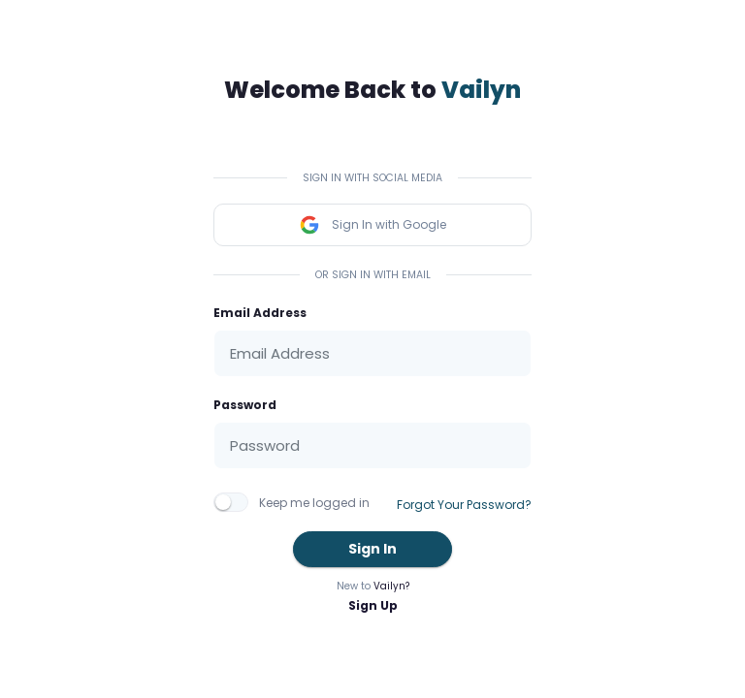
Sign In (372, 548)
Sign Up (373, 605)
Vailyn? (391, 586)
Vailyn (481, 90)
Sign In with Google (372, 225)
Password (244, 405)
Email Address (260, 312)
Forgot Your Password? (464, 504)
